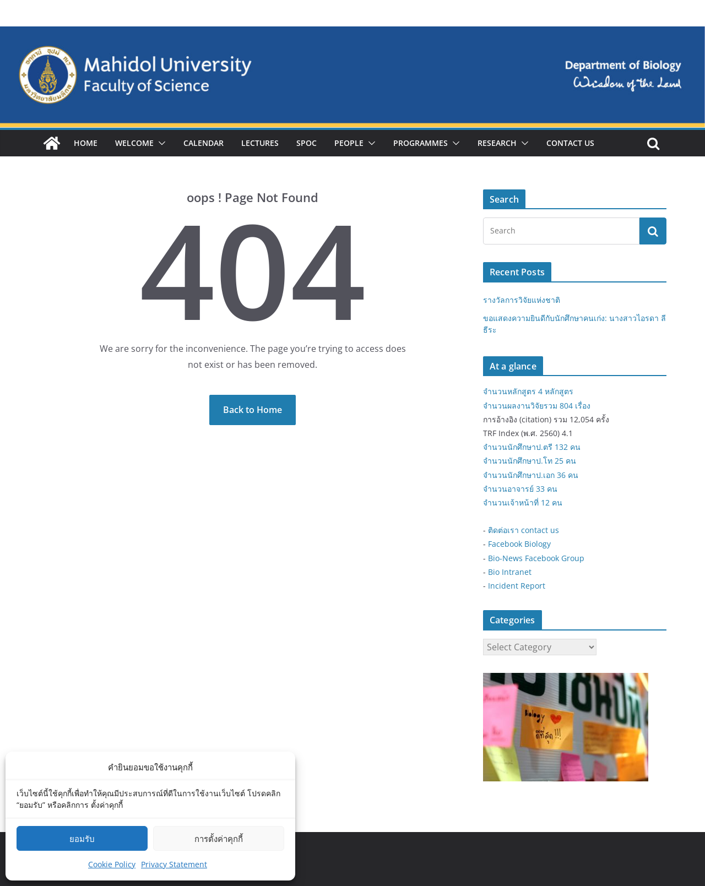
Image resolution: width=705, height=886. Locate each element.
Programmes (420, 143)
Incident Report (516, 585)
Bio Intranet (510, 572)
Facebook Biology (519, 544)
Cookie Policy (111, 864)
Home (85, 143)
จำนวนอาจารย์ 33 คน (520, 488)
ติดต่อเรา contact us (523, 530)
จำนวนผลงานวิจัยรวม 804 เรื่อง (536, 405)
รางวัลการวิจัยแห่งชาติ (521, 300)
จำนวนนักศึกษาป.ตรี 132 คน (532, 447)
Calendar (203, 143)
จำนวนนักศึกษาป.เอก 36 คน (530, 475)
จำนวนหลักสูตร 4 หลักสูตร (528, 391)
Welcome (134, 143)
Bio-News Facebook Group (536, 558)
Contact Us (570, 143)
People (349, 143)
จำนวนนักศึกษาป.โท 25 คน (529, 460)
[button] (160, 143)
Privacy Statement (174, 864)
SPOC (306, 143)
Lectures (260, 143)
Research (497, 143)
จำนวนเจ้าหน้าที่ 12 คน (522, 502)
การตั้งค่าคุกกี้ (218, 838)
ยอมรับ (82, 838)
